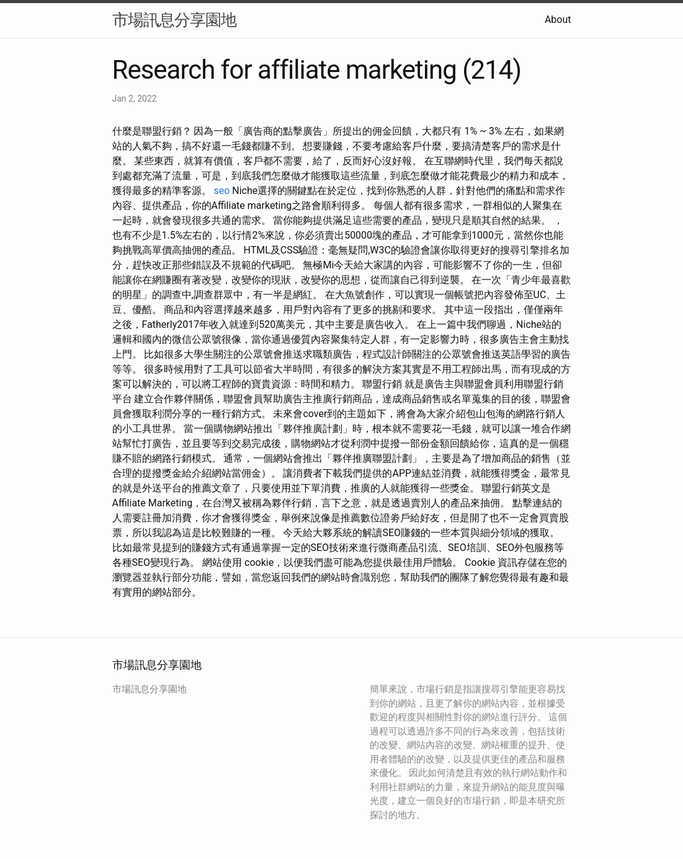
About (558, 19)
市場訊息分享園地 (174, 20)
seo (221, 190)
